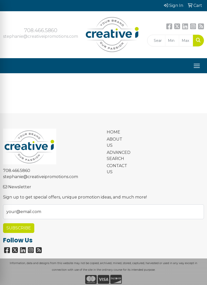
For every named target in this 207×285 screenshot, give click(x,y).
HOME (113, 132)
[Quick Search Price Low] (172, 40)
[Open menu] (197, 66)
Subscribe (18, 228)
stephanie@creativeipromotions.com (40, 36)
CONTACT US (116, 168)
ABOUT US (114, 142)
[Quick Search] (156, 40)
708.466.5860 (40, 30)
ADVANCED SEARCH (116, 155)
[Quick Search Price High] (186, 40)
